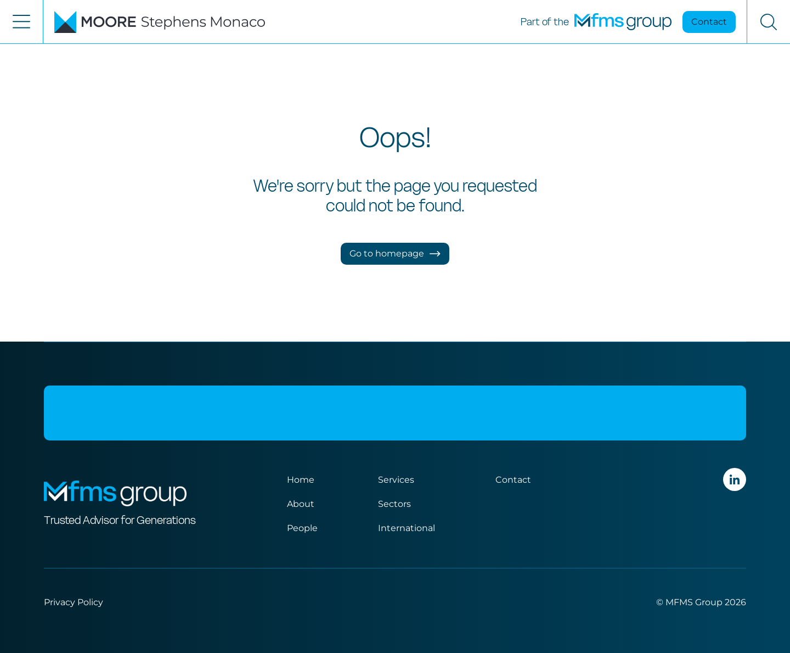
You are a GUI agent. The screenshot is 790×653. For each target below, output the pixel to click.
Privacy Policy (73, 602)
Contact (709, 21)
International (406, 528)
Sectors (394, 504)
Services (396, 480)
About (300, 504)
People (302, 528)
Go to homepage (395, 253)
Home (300, 480)
